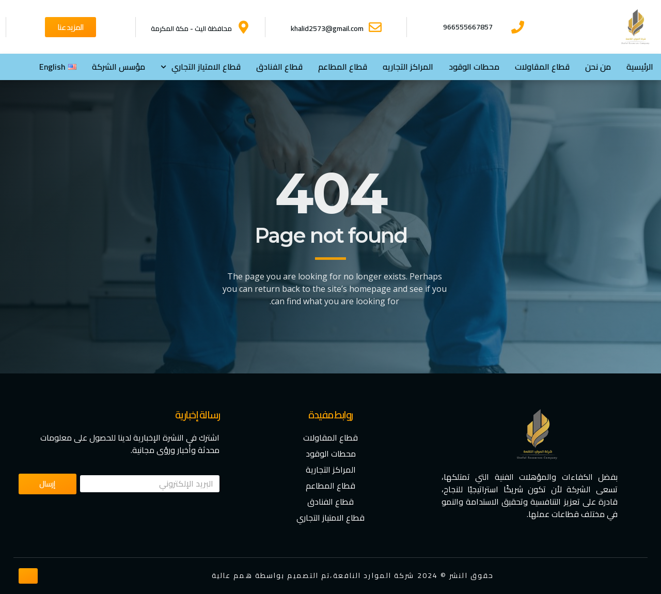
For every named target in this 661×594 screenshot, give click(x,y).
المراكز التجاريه (408, 66)
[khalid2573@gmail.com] (375, 27)
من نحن (598, 66)
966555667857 (468, 27)
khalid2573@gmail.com (327, 28)
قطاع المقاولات (542, 66)
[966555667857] (517, 27)
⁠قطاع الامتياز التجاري (201, 67)
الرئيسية (639, 66)
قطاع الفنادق (279, 66)
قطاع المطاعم (342, 66)
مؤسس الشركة (118, 66)
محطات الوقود (474, 66)
